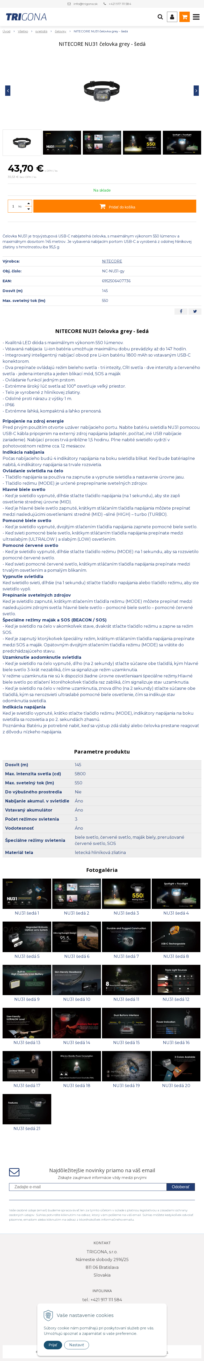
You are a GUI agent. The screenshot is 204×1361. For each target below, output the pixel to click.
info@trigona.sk (86, 4)
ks (19, 206)
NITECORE (112, 261)
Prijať (53, 1345)
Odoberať (181, 1187)
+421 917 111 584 (120, 4)
